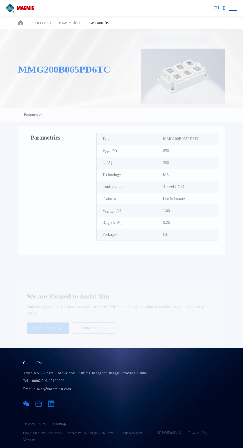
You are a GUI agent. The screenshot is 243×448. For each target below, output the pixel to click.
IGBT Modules (98, 22)
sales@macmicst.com (54, 389)
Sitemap (59, 424)
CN (216, 8)
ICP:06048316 (169, 433)
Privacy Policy (34, 424)
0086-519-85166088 (48, 381)
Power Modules (70, 22)
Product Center (41, 22)
